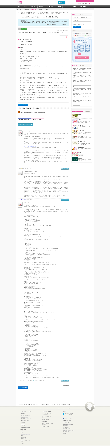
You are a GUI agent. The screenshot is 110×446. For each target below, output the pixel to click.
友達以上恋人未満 (24, 438)
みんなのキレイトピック (44, 9)
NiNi (20, 168)
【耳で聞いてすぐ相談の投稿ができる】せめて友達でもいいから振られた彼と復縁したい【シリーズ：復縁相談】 (82, 89)
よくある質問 (66, 427)
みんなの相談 (33, 9)
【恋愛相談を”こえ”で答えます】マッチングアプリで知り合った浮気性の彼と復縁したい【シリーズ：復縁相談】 (82, 76)
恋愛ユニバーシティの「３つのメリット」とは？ (57, 24)
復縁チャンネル (45, 417)
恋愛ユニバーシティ (69, 413)
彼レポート (80, 125)
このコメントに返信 (64, 168)
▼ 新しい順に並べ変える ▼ (25, 124)
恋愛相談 (22, 413)
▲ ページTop (66, 122)
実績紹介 (44, 424)
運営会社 (65, 433)
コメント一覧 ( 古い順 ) (24, 119)
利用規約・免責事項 (67, 428)
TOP (19, 6)
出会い (22, 443)
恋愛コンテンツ (24, 420)
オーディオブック (82, 130)
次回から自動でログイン (79, 24)
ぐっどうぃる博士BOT (69, 414)
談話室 (79, 152)
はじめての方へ (66, 422)
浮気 (22, 432)
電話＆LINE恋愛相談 (25, 415)
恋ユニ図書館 (81, 147)
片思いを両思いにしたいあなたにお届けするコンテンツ (32, 112)
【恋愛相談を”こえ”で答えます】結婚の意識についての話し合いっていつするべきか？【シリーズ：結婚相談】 (82, 85)
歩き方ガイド (66, 425)
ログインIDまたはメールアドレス (80, 17)
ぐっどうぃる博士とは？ (47, 413)
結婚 (22, 441)
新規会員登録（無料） (83, 3)
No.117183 (20, 135)
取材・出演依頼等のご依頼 (47, 423)
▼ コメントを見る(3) (63, 34)
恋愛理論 (23, 424)
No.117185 (20, 175)
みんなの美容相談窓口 (25, 427)
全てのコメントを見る (37, 119)
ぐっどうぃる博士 (37, 22)
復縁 (22, 430)
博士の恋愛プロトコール (47, 414)
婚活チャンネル (45, 419)
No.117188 (20, 207)
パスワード (75, 20)
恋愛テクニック (24, 422)
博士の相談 (26, 9)
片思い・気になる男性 (25, 440)
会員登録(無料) (27, 22)
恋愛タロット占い (82, 119)
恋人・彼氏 (23, 437)
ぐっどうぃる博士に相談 (26, 418)
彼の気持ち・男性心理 (25, 434)
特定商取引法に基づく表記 (68, 430)
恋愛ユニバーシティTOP (26, 411)
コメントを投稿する (23, 104)
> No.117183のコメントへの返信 (30, 171)
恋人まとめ (80, 114)
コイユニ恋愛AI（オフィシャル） (26, 380)
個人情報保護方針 (67, 431)
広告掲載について (46, 426)
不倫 (22, 435)
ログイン (92, 3)
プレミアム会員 (81, 141)
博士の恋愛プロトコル (82, 136)
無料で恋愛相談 (24, 417)
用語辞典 (80, 158)
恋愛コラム (23, 425)
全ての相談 (19, 9)
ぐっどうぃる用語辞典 (46, 416)
